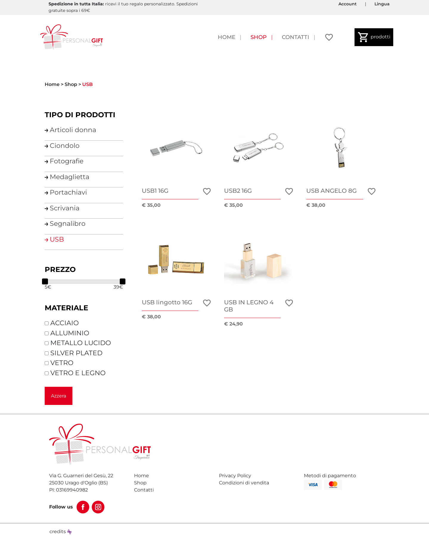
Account (347, 4)
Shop (259, 37)
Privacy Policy (235, 475)
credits (60, 531)
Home (226, 37)
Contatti (295, 37)
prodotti (374, 37)
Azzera (58, 396)
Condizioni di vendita (244, 483)
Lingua (382, 4)
